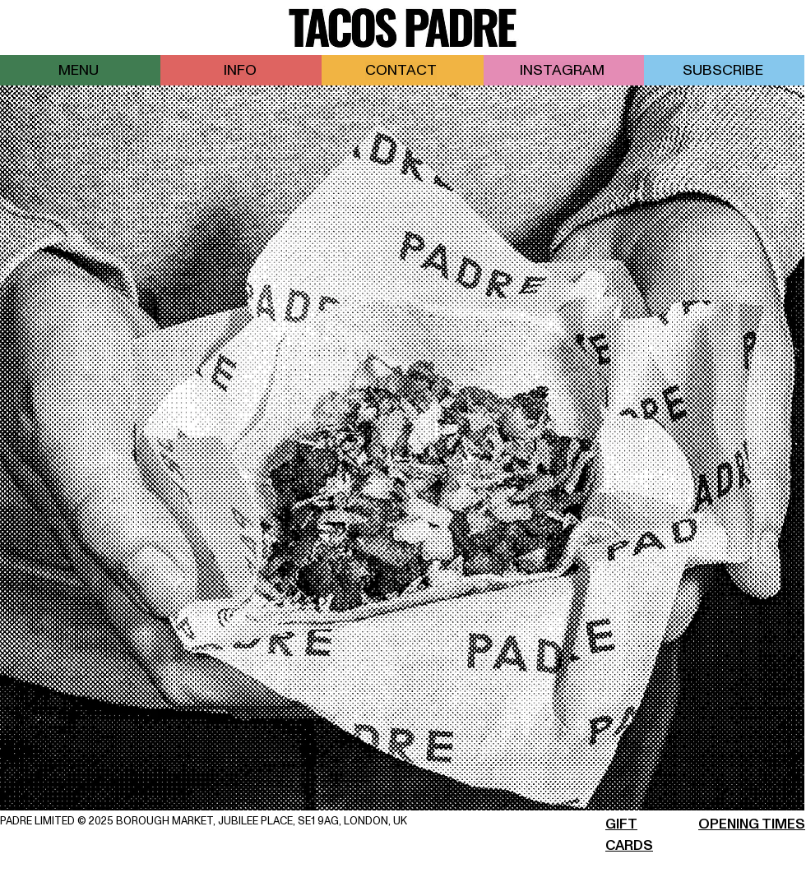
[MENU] (80, 70)
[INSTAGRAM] (564, 70)
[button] (724, 70)
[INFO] (241, 70)
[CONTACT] (403, 70)
